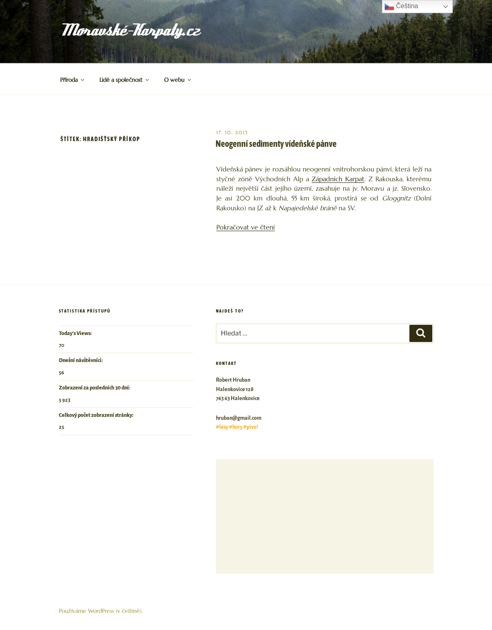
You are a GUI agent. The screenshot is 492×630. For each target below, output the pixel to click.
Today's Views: (75, 333)
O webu (178, 79)
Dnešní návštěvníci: (81, 360)
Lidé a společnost (124, 79)
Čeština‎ (401, 6)
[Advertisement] (324, 516)
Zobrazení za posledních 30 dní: (95, 388)
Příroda (72, 79)
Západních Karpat (338, 179)
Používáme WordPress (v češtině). (101, 610)
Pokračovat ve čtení (245, 227)
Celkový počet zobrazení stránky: (96, 415)
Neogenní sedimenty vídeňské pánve (276, 143)
